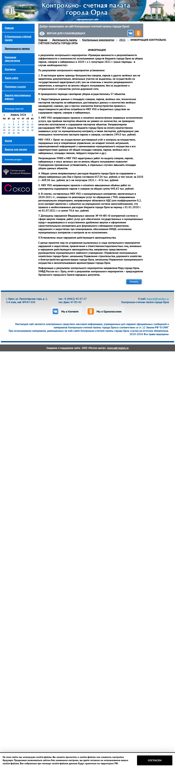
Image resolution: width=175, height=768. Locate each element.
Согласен (154, 760)
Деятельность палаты (64, 40)
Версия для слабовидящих (66, 33)
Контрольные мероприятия (98, 40)
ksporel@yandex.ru (158, 298)
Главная (42, 40)
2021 (122, 40)
